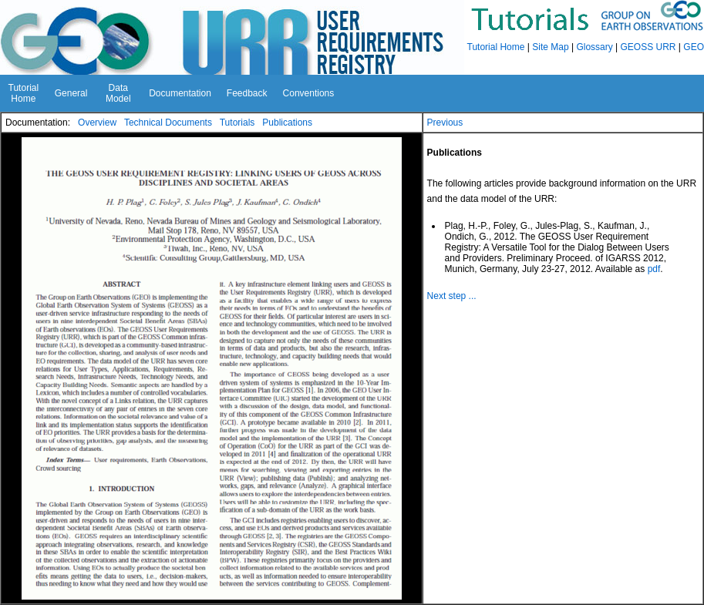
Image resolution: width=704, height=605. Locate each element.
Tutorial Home (496, 47)
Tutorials (237, 122)
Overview (97, 122)
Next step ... (452, 296)
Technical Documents (168, 122)
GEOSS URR (648, 47)
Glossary (594, 47)
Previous (445, 122)
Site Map (550, 47)
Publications (287, 122)
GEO (693, 47)
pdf (654, 269)
